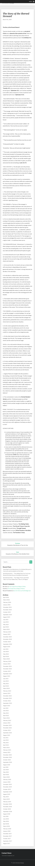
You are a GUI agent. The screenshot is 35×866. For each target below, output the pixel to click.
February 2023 (7, 691)
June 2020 (6, 769)
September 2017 (7, 841)
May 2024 (6, 654)
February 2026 (7, 602)
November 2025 (7, 609)
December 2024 (7, 636)
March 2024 (6, 659)
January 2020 (6, 782)
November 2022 (7, 698)
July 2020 (5, 767)
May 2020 (6, 772)
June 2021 (6, 740)
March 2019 (6, 799)
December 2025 (7, 607)
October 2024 (7, 641)
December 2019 (7, 784)
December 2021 (7, 725)
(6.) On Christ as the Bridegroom (22, 590)
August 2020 (6, 764)
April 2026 (6, 597)
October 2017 (7, 838)
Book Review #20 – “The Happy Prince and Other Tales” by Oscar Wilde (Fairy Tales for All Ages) (16, 578)
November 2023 (7, 668)
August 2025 (6, 617)
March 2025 (6, 629)
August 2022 (6, 705)
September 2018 (7, 811)
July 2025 (5, 619)
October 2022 (7, 700)
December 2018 (7, 804)
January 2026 (6, 604)
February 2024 (7, 661)
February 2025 (7, 632)
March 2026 (6, 600)
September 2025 (7, 614)
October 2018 (7, 809)
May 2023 (6, 683)
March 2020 (6, 777)
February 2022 (7, 720)
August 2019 (6, 794)
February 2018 (7, 828)
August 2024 (6, 646)
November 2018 (7, 806)
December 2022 (7, 696)
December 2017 (7, 833)
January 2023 (6, 693)
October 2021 (7, 730)
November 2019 (7, 787)
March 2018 (6, 826)
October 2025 (7, 612)
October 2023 (7, 671)
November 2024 (7, 639)
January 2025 (6, 634)
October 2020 (7, 760)
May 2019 (6, 796)
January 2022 (6, 723)
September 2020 (7, 762)
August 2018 (6, 814)
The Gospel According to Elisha (17, 586)
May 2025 (6, 624)
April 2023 (6, 686)
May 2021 (6, 742)
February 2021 (7, 750)
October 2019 (7, 789)
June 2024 (6, 651)
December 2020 (7, 755)
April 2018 (6, 823)
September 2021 (7, 732)
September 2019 (7, 791)
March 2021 (6, 747)
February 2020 (7, 779)
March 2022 (6, 718)
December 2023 (7, 666)
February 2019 (7, 801)
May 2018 (6, 821)
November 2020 (7, 757)
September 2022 (7, 703)
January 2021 (6, 752)
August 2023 (6, 676)
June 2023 (6, 681)
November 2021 (7, 727)
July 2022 (5, 708)
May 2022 (6, 713)
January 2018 (6, 831)
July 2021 (5, 737)
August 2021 (6, 735)
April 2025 (6, 627)
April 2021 (6, 745)
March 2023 (6, 688)
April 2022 (6, 715)
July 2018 (5, 816)
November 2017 (7, 836)
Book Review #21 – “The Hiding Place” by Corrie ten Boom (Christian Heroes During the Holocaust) (16, 574)
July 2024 (5, 649)
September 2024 (7, 644)
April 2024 (6, 656)
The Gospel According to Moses (16, 588)
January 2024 (6, 663)
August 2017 (6, 843)
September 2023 (7, 673)
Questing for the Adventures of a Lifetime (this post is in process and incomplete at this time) (17, 570)
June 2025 (6, 622)
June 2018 (6, 819)
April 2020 (6, 774)
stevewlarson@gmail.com (8, 855)
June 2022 (6, 710)
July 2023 (5, 678)
